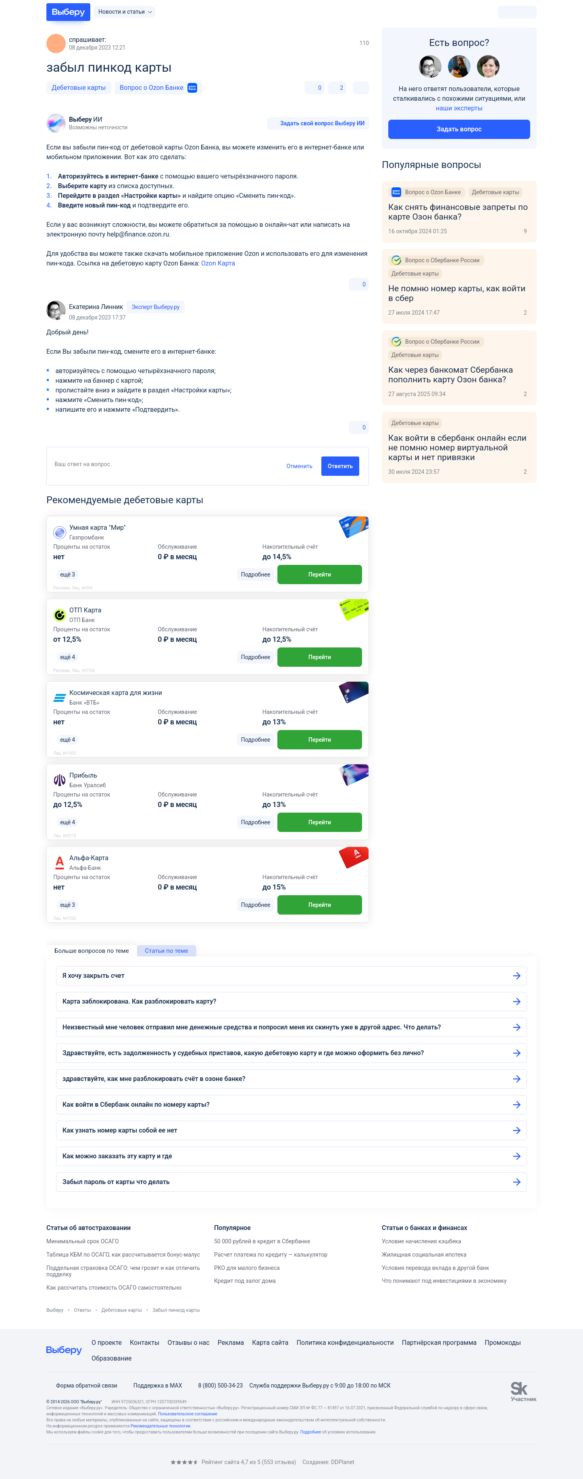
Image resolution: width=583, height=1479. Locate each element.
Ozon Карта (218, 263)
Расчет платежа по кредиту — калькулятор (270, 1254)
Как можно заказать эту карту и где (117, 1156)
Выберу (54, 1310)
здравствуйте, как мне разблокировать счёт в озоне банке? (154, 1079)
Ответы (82, 1310)
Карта (261, 1342)
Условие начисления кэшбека (421, 1241)
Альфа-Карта (88, 858)
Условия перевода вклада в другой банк (435, 1268)
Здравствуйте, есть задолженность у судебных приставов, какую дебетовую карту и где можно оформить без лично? (243, 1053)
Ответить (340, 466)
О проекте (107, 1342)
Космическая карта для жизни (115, 693)
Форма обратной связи (81, 1385)
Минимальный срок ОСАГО (82, 1241)
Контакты (144, 1342)
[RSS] (114, 1462)
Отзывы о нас (188, 1342)
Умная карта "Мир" (97, 527)
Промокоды (503, 1342)
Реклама (231, 1342)
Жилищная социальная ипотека (424, 1254)
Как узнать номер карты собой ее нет (119, 1130)
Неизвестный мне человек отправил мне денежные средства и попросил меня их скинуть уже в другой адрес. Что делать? (251, 1027)
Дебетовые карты (79, 87)
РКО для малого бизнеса (247, 1268)
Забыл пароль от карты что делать (116, 1182)
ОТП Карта (85, 610)
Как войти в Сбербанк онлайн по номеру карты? (136, 1104)
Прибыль (83, 775)
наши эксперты (459, 108)
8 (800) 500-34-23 (215, 1385)
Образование (111, 1358)
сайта (280, 1342)
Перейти (319, 574)
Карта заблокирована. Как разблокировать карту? (139, 1001)
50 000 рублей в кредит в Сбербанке (262, 1241)
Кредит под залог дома (245, 1281)
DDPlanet (342, 1462)
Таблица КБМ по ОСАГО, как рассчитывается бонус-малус (123, 1254)
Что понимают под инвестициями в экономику (444, 1281)
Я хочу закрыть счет (93, 975)
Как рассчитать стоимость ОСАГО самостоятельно (113, 1287)
